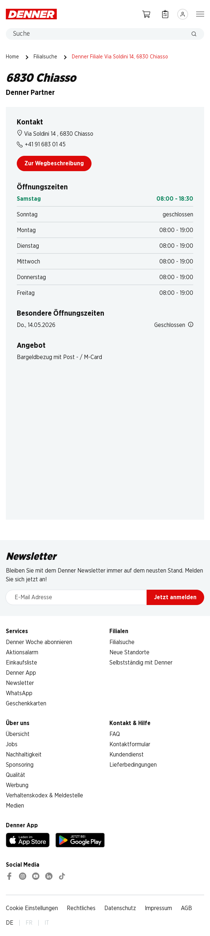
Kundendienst (126, 755)
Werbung (17, 785)
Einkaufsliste (21, 663)
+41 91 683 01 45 (41, 144)
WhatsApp (19, 693)
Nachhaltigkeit (24, 755)
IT (46, 923)
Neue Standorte (129, 652)
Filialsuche (45, 56)
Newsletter (20, 683)
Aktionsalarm (22, 652)
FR (29, 923)
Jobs (12, 744)
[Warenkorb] (146, 14)
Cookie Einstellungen (32, 908)
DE (9, 923)
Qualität (15, 775)
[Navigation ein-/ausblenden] (200, 13)
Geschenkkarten (26, 703)
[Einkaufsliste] (165, 14)
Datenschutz (120, 908)
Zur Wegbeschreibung (54, 163)
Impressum (158, 908)
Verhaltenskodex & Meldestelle (44, 795)
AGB (186, 908)
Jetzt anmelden (175, 597)
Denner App (21, 673)
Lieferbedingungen (133, 765)
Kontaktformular (129, 744)
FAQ (114, 734)
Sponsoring (20, 765)
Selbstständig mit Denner (140, 663)
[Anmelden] (182, 14)
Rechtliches (81, 908)
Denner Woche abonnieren (39, 642)
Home (12, 56)
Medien (15, 806)
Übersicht (18, 734)
